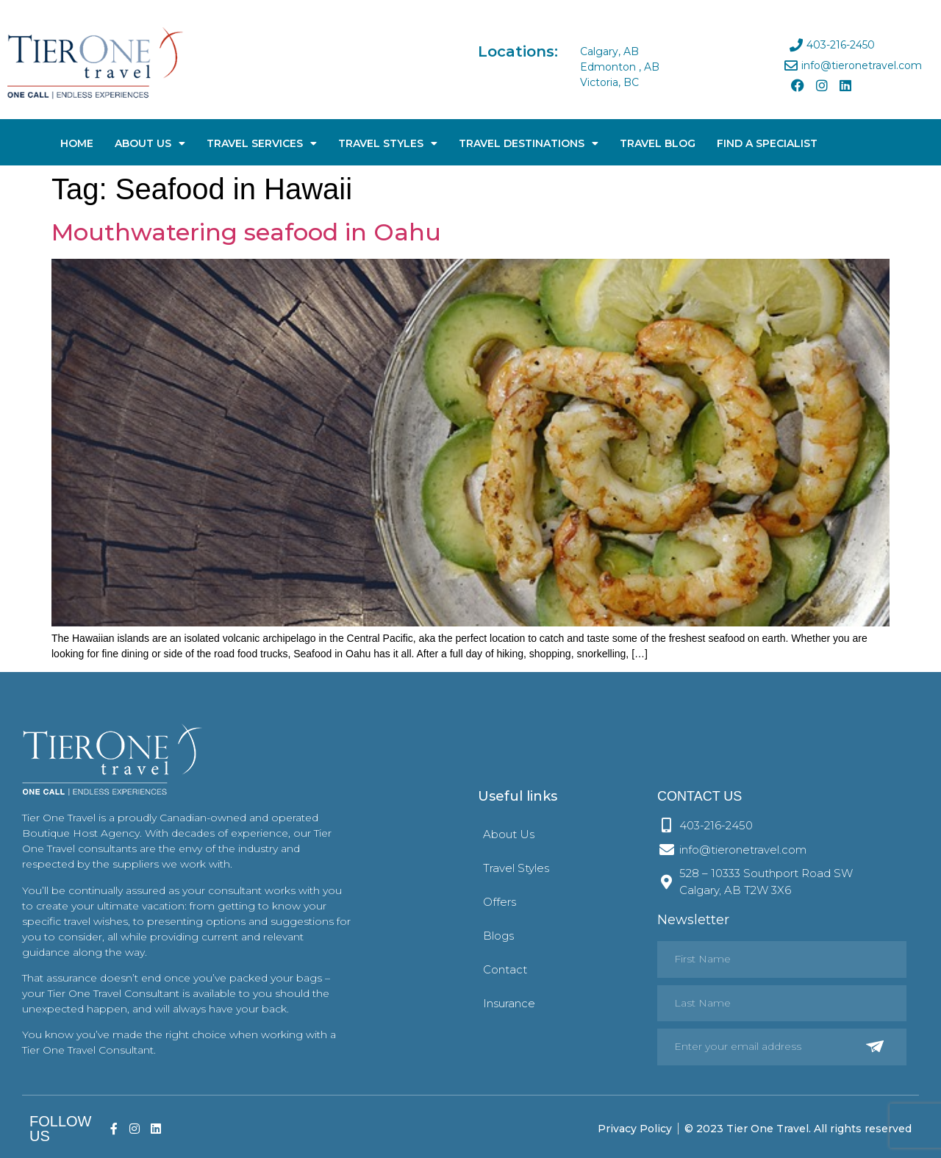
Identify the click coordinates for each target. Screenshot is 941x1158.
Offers (499, 902)
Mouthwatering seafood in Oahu (246, 232)
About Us (150, 143)
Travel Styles (387, 143)
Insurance (509, 1003)
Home (76, 143)
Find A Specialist (767, 143)
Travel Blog (657, 143)
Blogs (498, 936)
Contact (505, 969)
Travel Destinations (528, 143)
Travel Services (262, 143)
